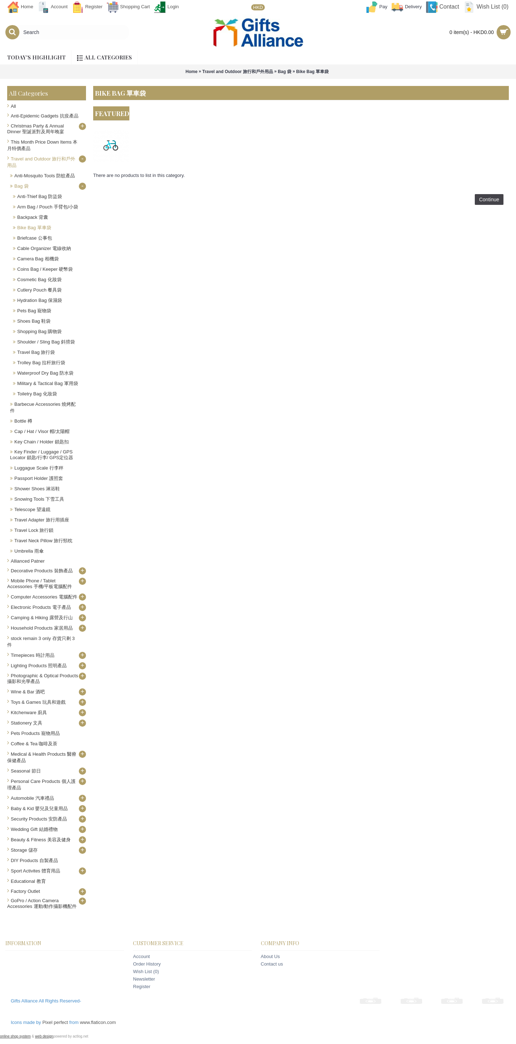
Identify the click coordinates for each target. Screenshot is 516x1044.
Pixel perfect (55, 1022)
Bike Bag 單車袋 (312, 71)
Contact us (272, 964)
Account (141, 956)
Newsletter (144, 979)
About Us (270, 956)
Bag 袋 (284, 71)
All (13, 106)
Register (141, 986)
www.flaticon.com (98, 1022)
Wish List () (146, 971)
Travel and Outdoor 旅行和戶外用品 (237, 71)
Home (191, 71)
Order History (147, 964)
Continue (489, 199)
